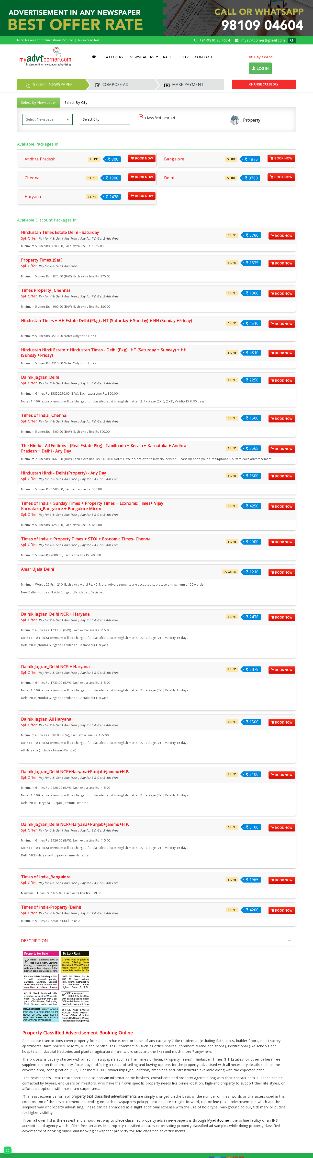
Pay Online (261, 56)
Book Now (142, 158)
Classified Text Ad (158, 118)
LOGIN (260, 68)
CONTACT (204, 56)
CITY (184, 56)
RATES (169, 56)
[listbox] (93, 119)
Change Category (264, 84)
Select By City (76, 102)
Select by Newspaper (38, 102)
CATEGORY (113, 56)
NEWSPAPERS (144, 56)
